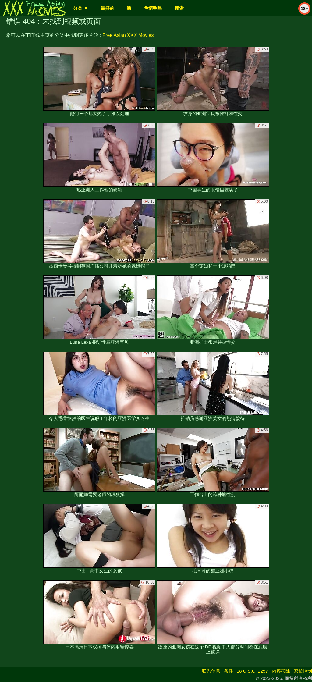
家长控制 (303, 670)
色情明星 (153, 8)
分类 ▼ (80, 8)
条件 (228, 670)
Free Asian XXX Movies (128, 35)
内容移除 (281, 670)
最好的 (107, 8)
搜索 (179, 8)
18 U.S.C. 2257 (252, 670)
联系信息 (211, 670)
